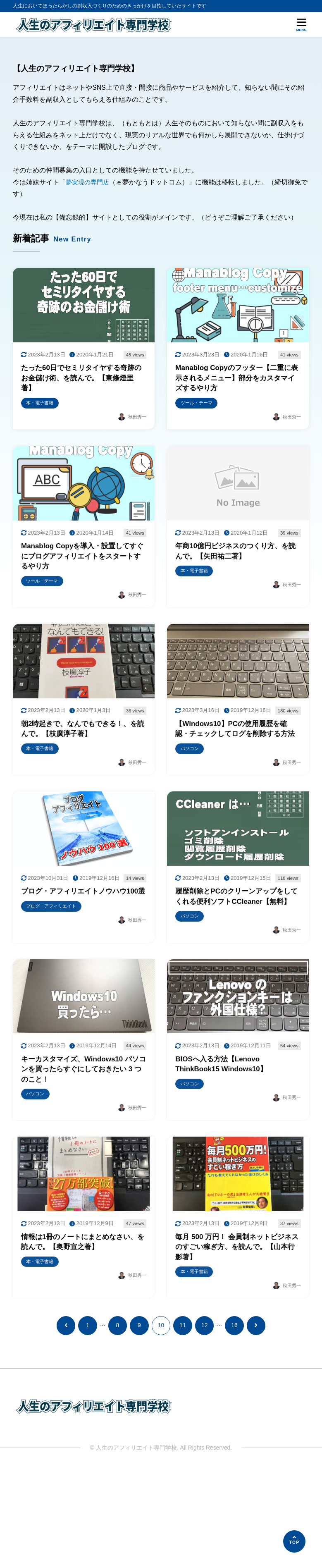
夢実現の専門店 (89, 182)
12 (204, 1420)
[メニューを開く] (301, 25)
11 (182, 1420)
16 (234, 1420)
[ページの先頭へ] (294, 1541)
